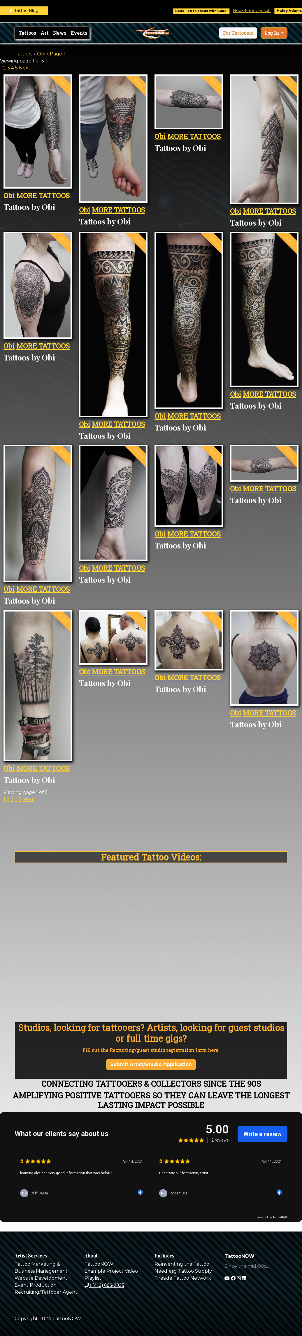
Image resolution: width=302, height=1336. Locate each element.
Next (24, 68)
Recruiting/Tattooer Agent (46, 1292)
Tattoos (27, 33)
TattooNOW (99, 1264)
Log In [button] (272, 33)
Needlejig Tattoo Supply (183, 1271)
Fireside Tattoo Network (182, 1278)
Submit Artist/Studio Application (151, 1064)
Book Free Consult (259, 10)
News (59, 33)
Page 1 (57, 54)
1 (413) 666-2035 (104, 1285)
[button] (238, 33)
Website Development (41, 1278)
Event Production (36, 1285)
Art (44, 33)
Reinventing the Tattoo (181, 1264)
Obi (41, 54)
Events (79, 33)
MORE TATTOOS (43, 195)
